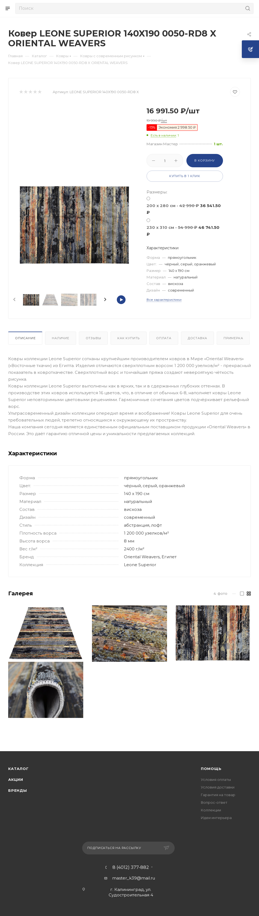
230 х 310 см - (183, 231)
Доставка (197, 338)
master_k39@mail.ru (133, 878)
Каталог (18, 768)
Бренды (17, 790)
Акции (15, 779)
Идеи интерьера (216, 817)
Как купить (128, 338)
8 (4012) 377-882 (130, 867)
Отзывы (93, 338)
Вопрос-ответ (214, 802)
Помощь (211, 768)
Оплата (163, 338)
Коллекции (211, 810)
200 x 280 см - (184, 209)
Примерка (233, 338)
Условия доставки (217, 787)
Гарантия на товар (218, 795)
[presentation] (13, 299)
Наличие (60, 338)
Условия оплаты (216, 779)
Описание (25, 338)
